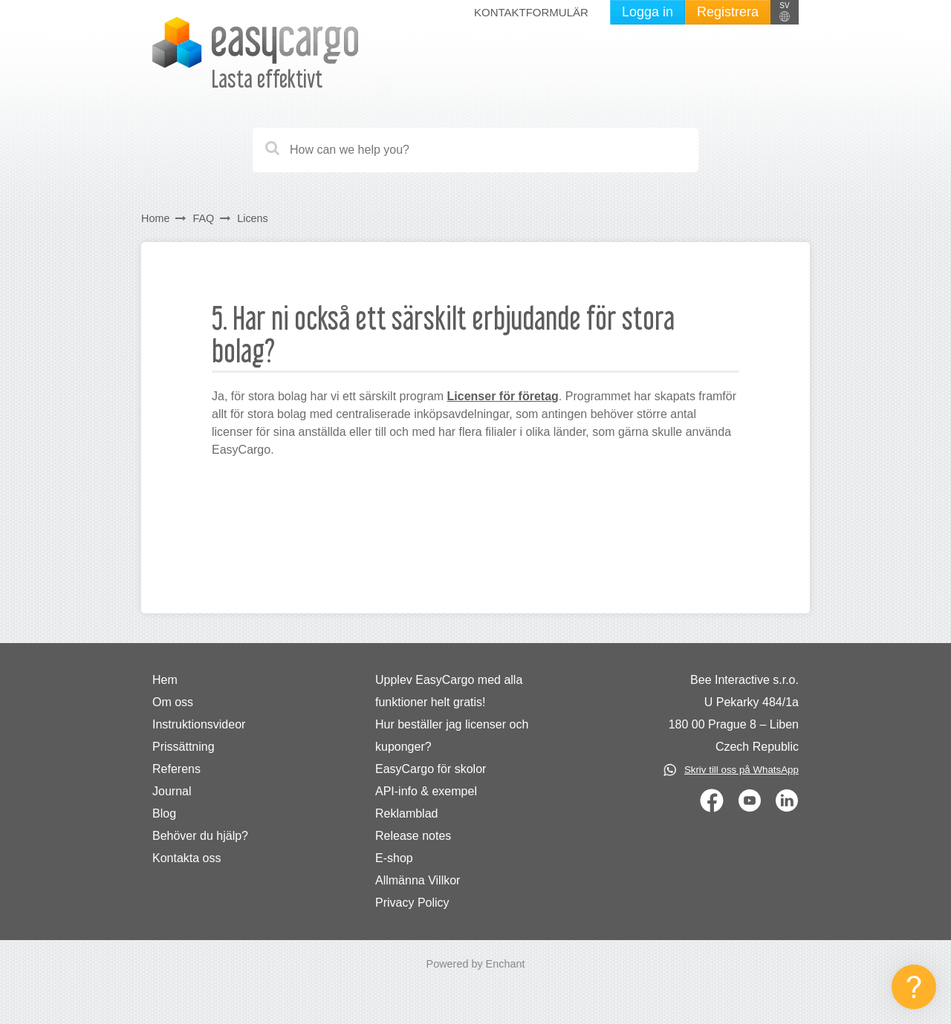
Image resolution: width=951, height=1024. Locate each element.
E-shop (394, 858)
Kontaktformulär (531, 12)
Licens (254, 218)
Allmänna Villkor (417, 880)
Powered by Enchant (475, 964)
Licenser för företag (503, 396)
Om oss (172, 702)
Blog (164, 813)
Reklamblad (406, 813)
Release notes (413, 835)
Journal (171, 791)
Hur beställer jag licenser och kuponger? (451, 735)
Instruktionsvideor (198, 724)
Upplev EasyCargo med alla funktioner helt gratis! (448, 691)
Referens (176, 769)
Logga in (647, 11)
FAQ (203, 218)
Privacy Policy (412, 902)
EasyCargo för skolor (430, 769)
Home (155, 218)
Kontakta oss (186, 858)
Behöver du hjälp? (200, 835)
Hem (165, 680)
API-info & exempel (426, 791)
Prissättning (183, 746)
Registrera (728, 11)
